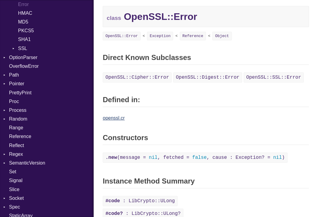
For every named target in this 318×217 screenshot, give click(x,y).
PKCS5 (26, 30)
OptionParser (23, 57)
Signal (15, 180)
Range (16, 127)
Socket (16, 198)
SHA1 (24, 39)
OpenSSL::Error (121, 36)
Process (17, 110)
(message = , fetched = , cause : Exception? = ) (195, 157)
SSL (22, 48)
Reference (20, 136)
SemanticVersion (27, 162)
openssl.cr (114, 118)
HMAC (25, 13)
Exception (160, 36)
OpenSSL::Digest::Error (207, 77)
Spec (14, 206)
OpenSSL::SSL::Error (273, 77)
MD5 (23, 21)
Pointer (16, 83)
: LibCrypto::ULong (140, 201)
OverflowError (24, 66)
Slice (14, 189)
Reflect (16, 145)
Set (12, 171)
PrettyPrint (20, 92)
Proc (14, 101)
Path (14, 74)
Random (18, 118)
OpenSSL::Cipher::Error (137, 77)
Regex (16, 154)
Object (222, 36)
